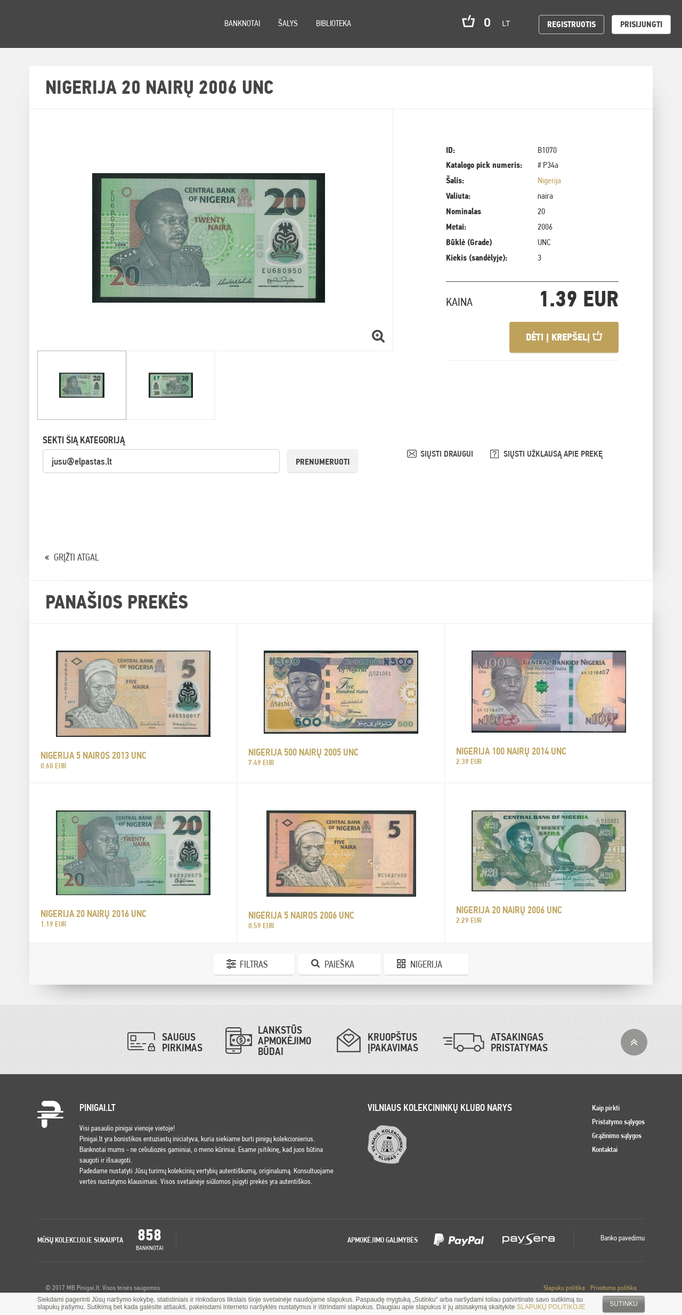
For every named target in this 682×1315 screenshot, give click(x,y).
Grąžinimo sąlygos (617, 1135)
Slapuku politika (564, 1288)
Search (97, 38)
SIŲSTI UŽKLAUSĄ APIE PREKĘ (553, 454)
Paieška (339, 964)
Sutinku (624, 1304)
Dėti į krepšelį (564, 337)
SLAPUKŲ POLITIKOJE (551, 1307)
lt (509, 23)
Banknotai (242, 23)
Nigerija (549, 180)
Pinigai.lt (24, 24)
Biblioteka (333, 23)
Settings (69, 37)
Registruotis (571, 24)
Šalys (288, 23)
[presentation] (124, 495)
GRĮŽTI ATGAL (76, 557)
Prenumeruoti (323, 462)
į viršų (634, 1042)
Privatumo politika (613, 1288)
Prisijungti (641, 24)
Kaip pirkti (606, 1107)
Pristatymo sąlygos (618, 1121)
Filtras (254, 964)
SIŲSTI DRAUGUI (447, 454)
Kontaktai (605, 1149)
